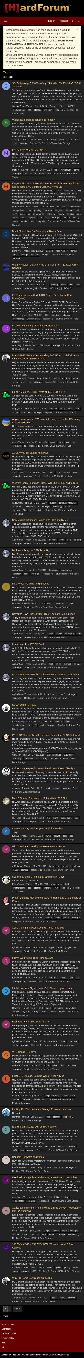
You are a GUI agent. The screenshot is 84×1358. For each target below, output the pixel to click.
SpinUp (15, 139)
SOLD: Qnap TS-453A (24, 704)
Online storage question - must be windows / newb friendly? (43, 768)
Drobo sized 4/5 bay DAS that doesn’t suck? (35, 325)
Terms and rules (9, 1333)
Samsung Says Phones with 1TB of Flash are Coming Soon (43, 614)
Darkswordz (18, 284)
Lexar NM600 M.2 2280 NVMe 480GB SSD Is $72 (38, 392)
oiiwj (14, 442)
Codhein (16, 1267)
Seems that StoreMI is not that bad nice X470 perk (38, 876)
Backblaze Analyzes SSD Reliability (31, 550)
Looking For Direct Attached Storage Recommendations (41, 1109)
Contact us (6, 1329)
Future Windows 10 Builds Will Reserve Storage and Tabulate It (45, 674)
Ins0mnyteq (18, 721)
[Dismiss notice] (77, 30)
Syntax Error (18, 106)
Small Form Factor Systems (56, 607)
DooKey (16, 917)
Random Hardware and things (28, 1157)
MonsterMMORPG (21, 206)
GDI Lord (16, 818)
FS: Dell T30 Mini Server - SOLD (29, 150)
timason (16, 603)
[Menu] (5, 21)
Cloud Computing (31, 792)
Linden (15, 1095)
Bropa (15, 1230)
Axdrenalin (17, 472)
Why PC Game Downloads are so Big (32, 1278)
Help (4, 1342)
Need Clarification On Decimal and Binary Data (37, 231)
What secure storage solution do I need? (33, 119)
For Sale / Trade (70, 318)
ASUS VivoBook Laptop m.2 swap (30, 452)
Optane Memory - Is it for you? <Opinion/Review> (38, 828)
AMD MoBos (18, 891)
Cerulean (16, 755)
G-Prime (16, 1065)
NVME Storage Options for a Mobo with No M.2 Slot (39, 798)
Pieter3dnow (18, 884)
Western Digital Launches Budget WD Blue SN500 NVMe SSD (45, 483)
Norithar (16, 1117)
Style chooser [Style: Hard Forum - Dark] (8, 1324)
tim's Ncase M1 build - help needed (30, 583)
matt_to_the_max (20, 170)
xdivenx (16, 1146)
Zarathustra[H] (19, 378)
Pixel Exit (16, 1355)
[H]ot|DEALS (65, 288)
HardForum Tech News (55, 543)
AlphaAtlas (17, 539)
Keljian (15, 836)
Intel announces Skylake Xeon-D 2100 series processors (42, 988)
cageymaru (17, 408)
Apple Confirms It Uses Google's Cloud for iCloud (38, 927)
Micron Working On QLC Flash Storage (32, 958)
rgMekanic (17, 866)
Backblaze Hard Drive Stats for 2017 (31, 1021)
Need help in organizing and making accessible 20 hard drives (44, 1177)
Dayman (16, 1008)
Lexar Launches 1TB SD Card (28, 644)
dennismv (17, 1197)
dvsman (16, 788)
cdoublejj (16, 345)
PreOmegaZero (19, 1167)
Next (16, 1308)
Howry (15, 315)
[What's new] (73, 21)
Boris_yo (16, 251)
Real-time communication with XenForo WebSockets (45, 1355)
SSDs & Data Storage (59, 143)
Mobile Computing (63, 476)
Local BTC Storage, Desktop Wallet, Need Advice (38, 1076)
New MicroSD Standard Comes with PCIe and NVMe (40, 520)
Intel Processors (20, 1015)
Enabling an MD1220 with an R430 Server (34, 1126)
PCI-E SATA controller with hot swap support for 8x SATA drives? (46, 735)
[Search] (79, 21)
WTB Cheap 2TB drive (24, 1052)
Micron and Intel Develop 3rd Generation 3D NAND (39, 846)
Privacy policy (8, 1338)
